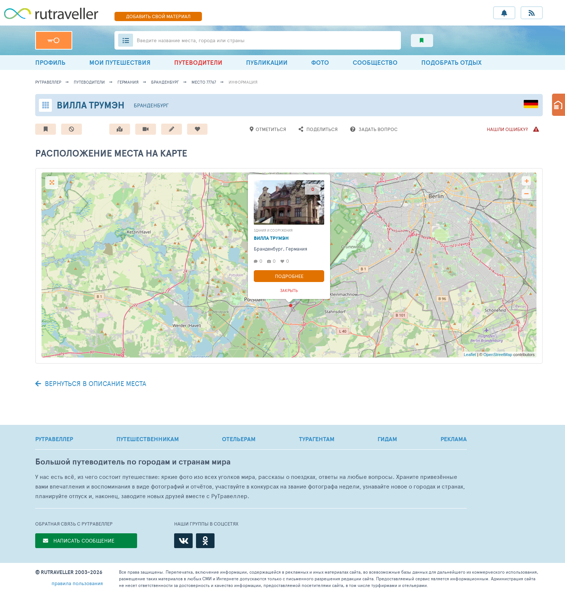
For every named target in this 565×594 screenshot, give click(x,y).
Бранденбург (165, 82)
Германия (128, 82)
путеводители (89, 82)
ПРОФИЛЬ (50, 62)
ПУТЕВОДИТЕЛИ (198, 62)
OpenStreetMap (497, 354)
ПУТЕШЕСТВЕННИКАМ (147, 439)
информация (243, 82)
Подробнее (289, 276)
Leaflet (470, 354)
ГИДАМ (387, 439)
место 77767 (204, 82)
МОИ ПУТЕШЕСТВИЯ (119, 62)
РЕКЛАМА (454, 439)
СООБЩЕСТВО (375, 62)
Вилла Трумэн (90, 105)
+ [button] (526, 180)
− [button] (526, 193)
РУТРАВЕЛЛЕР (54, 439)
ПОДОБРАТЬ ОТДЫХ (451, 62)
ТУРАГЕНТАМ (317, 439)
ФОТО (320, 62)
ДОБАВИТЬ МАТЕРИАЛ (158, 16)
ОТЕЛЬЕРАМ (239, 439)
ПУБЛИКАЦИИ (267, 62)
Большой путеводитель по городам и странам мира (132, 461)
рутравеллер (48, 82)
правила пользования (77, 583)
